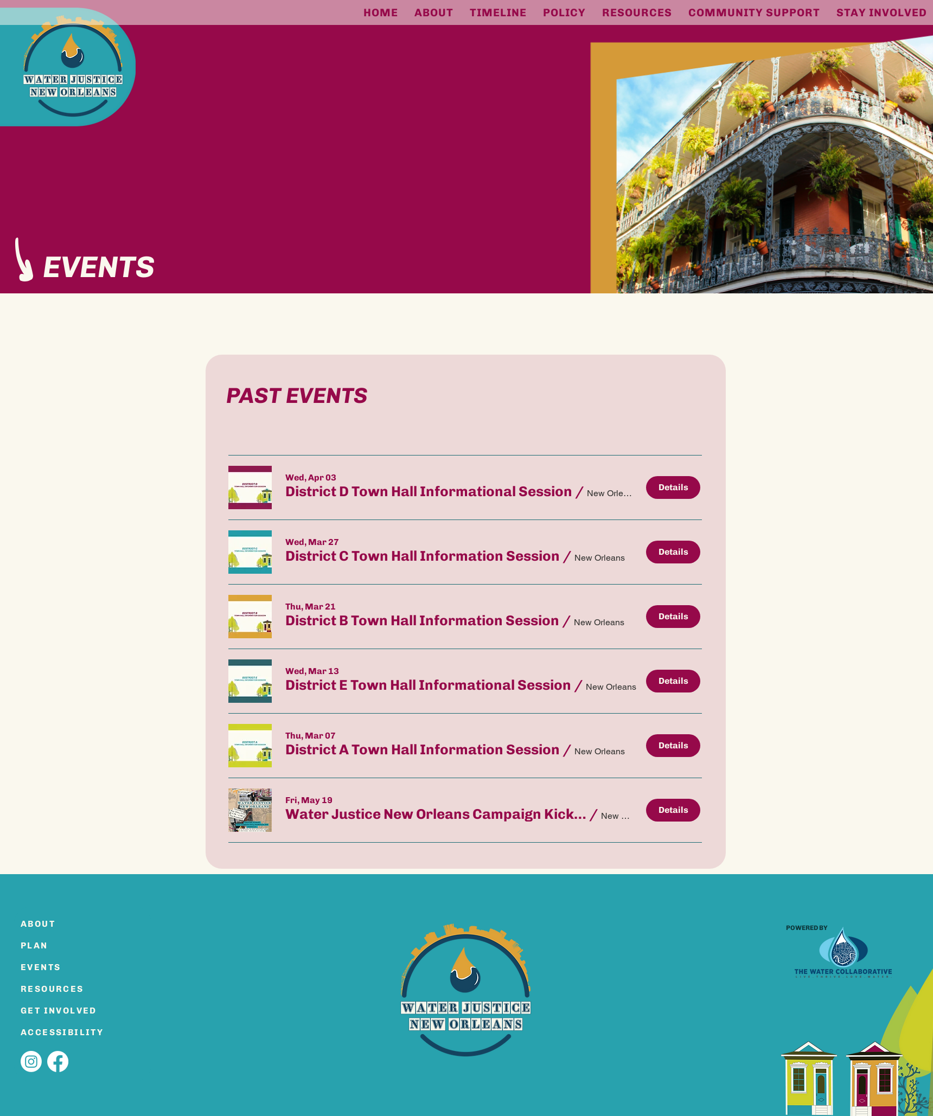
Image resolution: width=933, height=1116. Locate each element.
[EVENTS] (59, 967)
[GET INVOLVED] (59, 1010)
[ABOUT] (59, 923)
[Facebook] (57, 1061)
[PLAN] (59, 945)
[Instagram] (31, 1061)
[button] (428, 492)
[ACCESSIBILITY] (67, 1032)
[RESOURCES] (59, 988)
